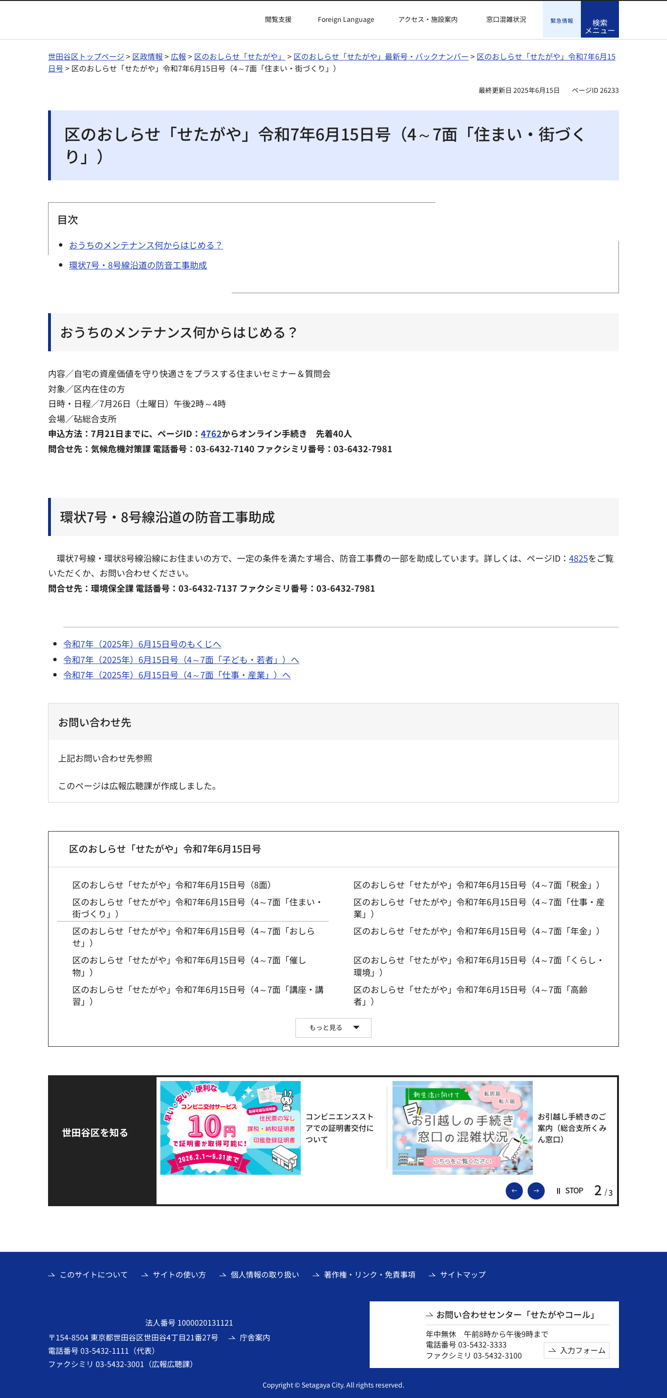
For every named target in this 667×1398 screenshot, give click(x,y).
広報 (178, 54)
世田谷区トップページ (86, 54)
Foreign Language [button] (346, 19)
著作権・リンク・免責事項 (369, 1273)
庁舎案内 (255, 1335)
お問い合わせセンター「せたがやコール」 (517, 1313)
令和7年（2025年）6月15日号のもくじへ (142, 642)
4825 (578, 556)
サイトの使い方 (179, 1273)
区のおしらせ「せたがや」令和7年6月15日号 (165, 847)
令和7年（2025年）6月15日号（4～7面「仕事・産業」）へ (177, 673)
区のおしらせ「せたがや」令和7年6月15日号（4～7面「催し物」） (189, 965)
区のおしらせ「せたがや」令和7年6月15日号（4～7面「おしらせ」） (193, 935)
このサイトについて (93, 1273)
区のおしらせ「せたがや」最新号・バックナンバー (381, 54)
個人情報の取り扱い (265, 1273)
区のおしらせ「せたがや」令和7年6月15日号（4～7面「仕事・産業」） (479, 906)
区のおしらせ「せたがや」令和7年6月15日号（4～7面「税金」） (479, 883)
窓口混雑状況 (506, 19)
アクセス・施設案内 (428, 19)
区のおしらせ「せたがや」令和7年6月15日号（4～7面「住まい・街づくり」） (198, 906)
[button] (273, 19)
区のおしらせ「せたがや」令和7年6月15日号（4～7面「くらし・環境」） (479, 965)
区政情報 (147, 54)
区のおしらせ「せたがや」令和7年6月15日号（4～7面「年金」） (479, 929)
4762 (211, 432)
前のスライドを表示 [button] (522, 1188)
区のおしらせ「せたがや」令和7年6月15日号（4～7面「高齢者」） (470, 994)
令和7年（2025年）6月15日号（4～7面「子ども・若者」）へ (181, 658)
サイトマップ (463, 1273)
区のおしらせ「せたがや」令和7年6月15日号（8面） (174, 883)
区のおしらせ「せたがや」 (239, 54)
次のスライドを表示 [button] (544, 1188)
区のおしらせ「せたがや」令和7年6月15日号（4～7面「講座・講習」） (198, 994)
